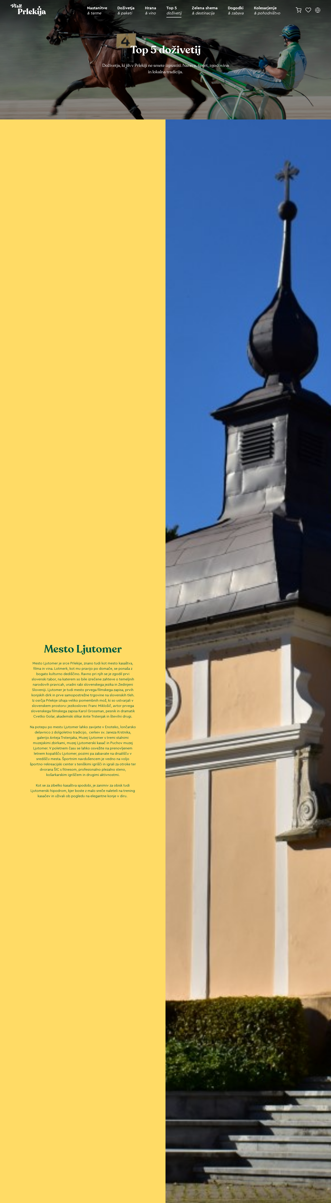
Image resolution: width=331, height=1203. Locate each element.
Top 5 (173, 10)
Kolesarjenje (267, 10)
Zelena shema (205, 10)
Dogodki (235, 10)
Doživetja (126, 10)
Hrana (150, 10)
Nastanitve (97, 10)
